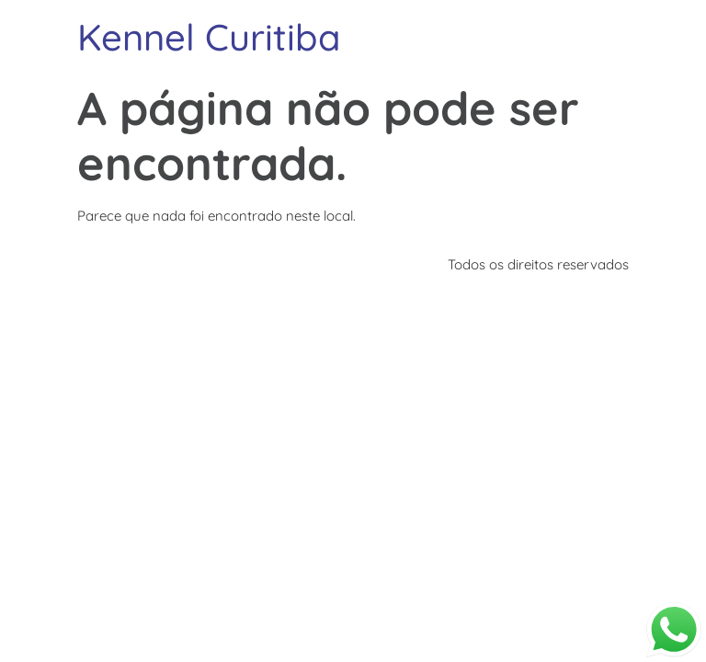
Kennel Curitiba (209, 37)
